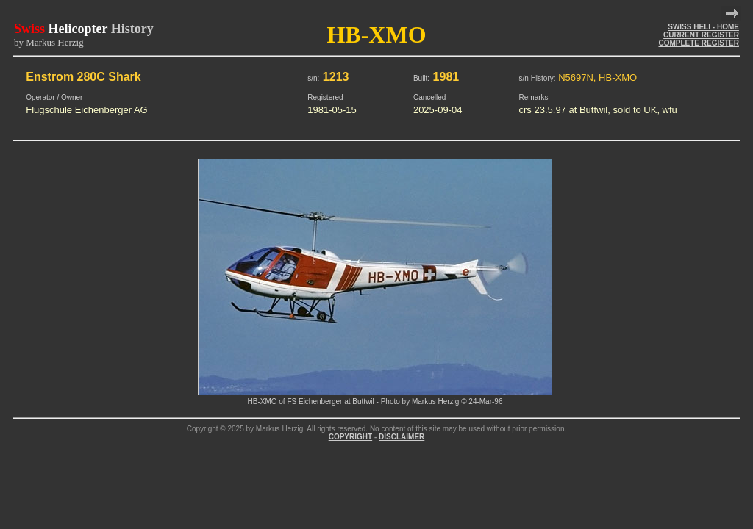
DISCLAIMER (401, 437)
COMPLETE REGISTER (698, 43)
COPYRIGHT (350, 437)
